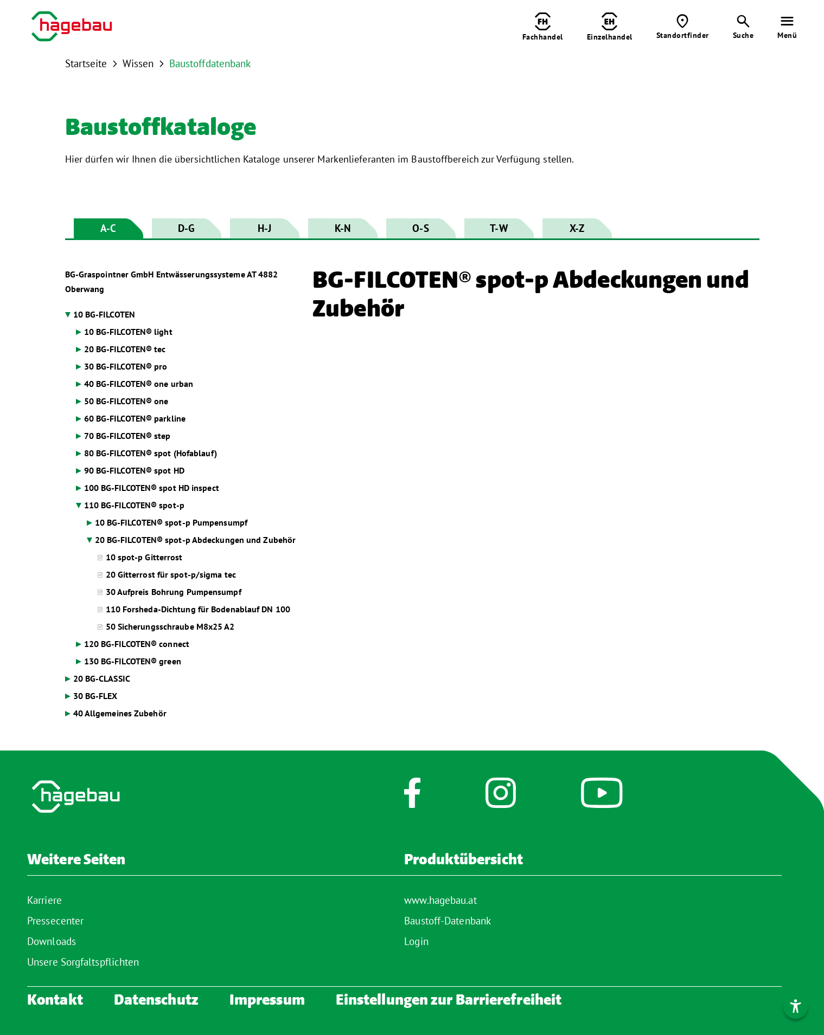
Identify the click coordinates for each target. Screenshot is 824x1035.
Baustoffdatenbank (210, 63)
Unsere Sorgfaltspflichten (83, 961)
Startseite (86, 63)
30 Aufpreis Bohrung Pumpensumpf (173, 591)
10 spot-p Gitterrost (144, 557)
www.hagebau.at (440, 900)
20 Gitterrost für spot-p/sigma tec (171, 574)
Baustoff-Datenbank (447, 920)
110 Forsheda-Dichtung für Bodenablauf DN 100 (198, 609)
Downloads (51, 941)
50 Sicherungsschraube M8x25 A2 (170, 626)
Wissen (138, 63)
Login (416, 941)
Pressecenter (55, 920)
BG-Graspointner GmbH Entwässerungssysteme (171, 281)
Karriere (44, 900)
